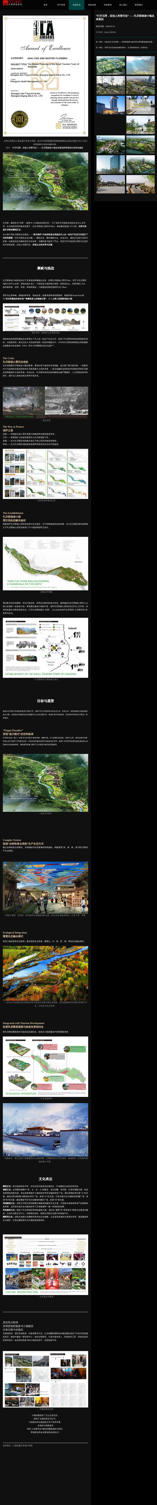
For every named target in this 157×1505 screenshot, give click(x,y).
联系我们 (139, 5)
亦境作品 (77, 5)
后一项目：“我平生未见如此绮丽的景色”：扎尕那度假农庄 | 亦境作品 (122, 48)
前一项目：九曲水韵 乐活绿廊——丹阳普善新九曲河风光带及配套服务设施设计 (125, 42)
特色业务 (92, 5)
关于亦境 (61, 5)
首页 (45, 5)
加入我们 (123, 5)
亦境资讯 (108, 5)
